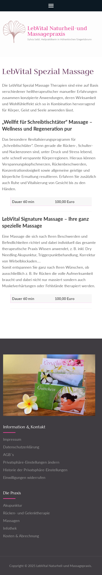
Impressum (12, 439)
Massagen (11, 520)
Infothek (10, 528)
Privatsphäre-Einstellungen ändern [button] (31, 462)
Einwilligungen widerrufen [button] (24, 477)
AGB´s (8, 454)
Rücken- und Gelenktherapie (26, 513)
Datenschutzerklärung (21, 447)
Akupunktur (12, 505)
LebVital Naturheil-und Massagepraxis (57, 31)
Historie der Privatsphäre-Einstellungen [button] (35, 470)
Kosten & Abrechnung (21, 536)
